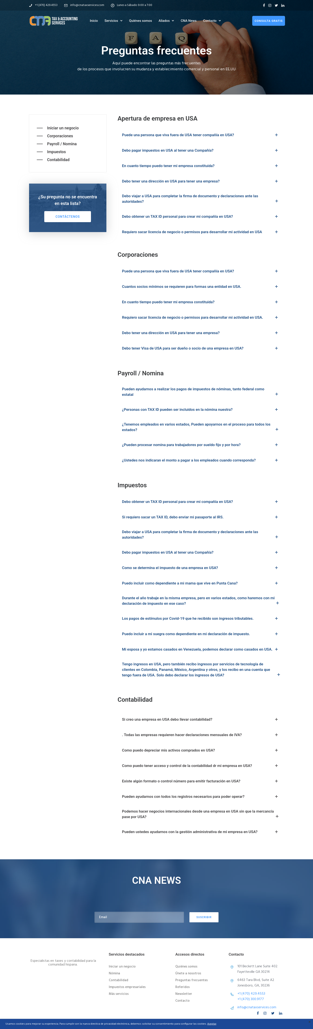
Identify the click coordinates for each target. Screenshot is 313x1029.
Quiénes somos (140, 20)
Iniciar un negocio (122, 966)
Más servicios (119, 994)
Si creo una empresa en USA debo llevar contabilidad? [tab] (201, 719)
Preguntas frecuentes (191, 980)
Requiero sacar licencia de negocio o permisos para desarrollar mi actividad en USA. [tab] (201, 317)
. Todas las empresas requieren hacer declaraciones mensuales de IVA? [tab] (201, 734)
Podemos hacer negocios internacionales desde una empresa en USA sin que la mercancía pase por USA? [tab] (201, 814)
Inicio (94, 20)
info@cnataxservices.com (87, 5)
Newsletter (183, 994)
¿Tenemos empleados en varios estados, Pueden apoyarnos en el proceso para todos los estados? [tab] (201, 427)
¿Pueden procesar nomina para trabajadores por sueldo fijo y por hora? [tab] (201, 444)
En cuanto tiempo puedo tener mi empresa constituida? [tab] (201, 165)
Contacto (210, 20)
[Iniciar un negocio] (58, 128)
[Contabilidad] (53, 160)
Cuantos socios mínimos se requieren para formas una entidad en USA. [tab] (201, 286)
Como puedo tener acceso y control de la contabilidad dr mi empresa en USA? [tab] (201, 765)
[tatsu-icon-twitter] (276, 5)
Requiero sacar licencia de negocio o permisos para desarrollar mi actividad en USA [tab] (201, 232)
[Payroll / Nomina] (57, 144)
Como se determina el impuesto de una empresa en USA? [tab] (201, 567)
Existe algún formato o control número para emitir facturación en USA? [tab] (201, 781)
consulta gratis (268, 20)
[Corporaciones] (55, 136)
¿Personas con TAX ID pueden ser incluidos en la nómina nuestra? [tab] (201, 409)
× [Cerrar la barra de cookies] (309, 1022)
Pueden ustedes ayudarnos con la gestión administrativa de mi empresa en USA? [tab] (201, 831)
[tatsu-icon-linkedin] (282, 5)
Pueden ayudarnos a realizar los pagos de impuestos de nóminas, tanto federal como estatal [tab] (201, 392)
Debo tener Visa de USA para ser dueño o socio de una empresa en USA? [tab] (201, 348)
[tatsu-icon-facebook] (264, 5)
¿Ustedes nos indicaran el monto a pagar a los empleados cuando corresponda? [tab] (201, 460)
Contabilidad (118, 980)
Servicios (111, 20)
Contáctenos (68, 216)
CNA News (188, 20)
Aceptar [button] (211, 1024)
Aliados (164, 20)
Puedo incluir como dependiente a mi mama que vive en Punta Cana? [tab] (201, 583)
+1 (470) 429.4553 (46, 5)
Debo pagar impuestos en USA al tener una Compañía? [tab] (201, 150)
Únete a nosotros (188, 973)
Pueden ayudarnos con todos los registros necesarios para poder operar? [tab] (201, 796)
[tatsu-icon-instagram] (269, 5)
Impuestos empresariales (127, 987)
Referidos (182, 987)
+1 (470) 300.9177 (250, 999)
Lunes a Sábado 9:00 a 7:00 (134, 5)
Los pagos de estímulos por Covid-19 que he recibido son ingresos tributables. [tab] (201, 618)
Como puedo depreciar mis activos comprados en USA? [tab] (201, 750)
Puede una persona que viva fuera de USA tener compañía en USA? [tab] (201, 135)
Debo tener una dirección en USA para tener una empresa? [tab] (201, 181)
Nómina (114, 973)
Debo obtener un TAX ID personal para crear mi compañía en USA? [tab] (201, 216)
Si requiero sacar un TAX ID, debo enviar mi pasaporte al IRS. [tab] (201, 517)
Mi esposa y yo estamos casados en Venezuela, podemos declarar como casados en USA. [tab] (201, 649)
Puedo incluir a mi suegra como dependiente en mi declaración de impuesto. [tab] (201, 634)
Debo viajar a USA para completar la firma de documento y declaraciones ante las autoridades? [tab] (201, 199)
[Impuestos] (51, 152)
